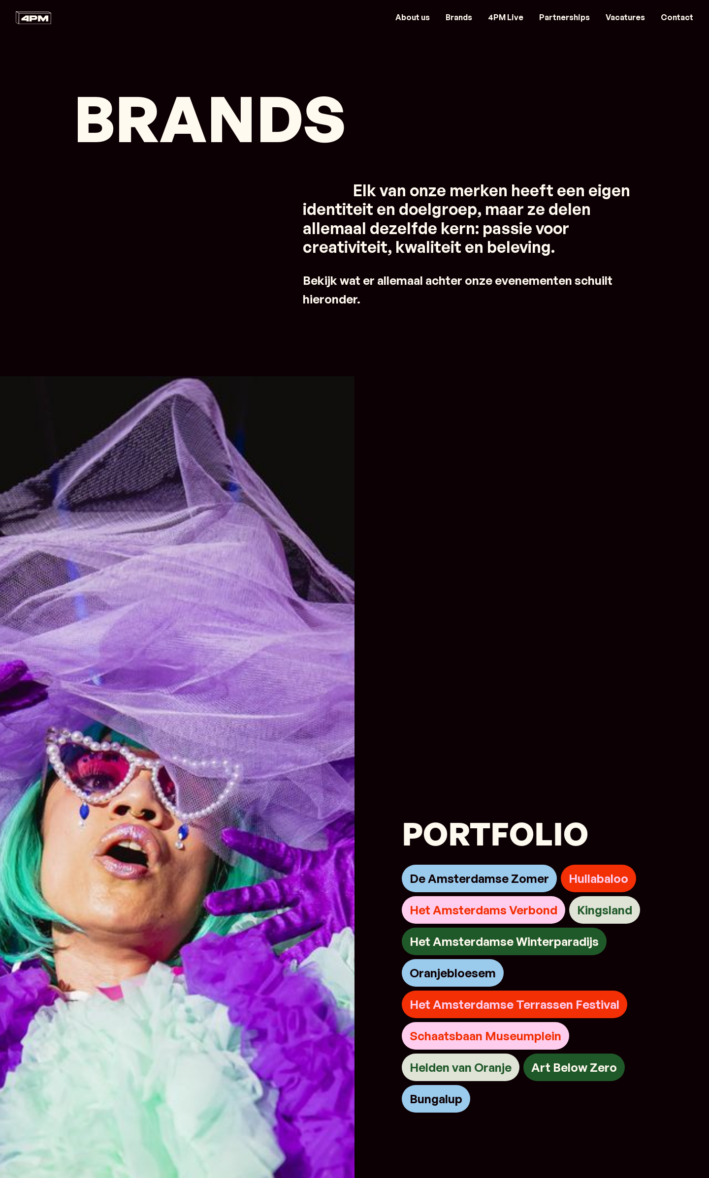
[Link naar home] (33, 17)
